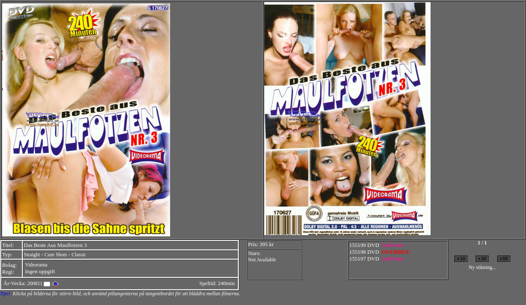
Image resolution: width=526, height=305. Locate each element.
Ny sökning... (482, 267)
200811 (34, 283)
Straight (32, 255)
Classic (79, 255)
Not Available (262, 260)
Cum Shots (56, 255)
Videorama (36, 265)
